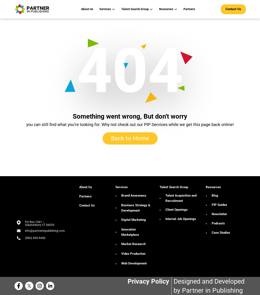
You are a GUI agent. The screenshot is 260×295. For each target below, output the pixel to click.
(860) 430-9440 (35, 238)
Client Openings (176, 210)
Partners (189, 9)
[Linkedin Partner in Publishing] (51, 286)
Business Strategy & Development (135, 208)
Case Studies (221, 233)
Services (105, 9)
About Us (87, 9)
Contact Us (233, 9)
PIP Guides (219, 205)
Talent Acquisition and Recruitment (181, 198)
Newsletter (219, 214)
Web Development (134, 263)
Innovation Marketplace (130, 232)
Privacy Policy (148, 281)
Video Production (133, 254)
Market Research (133, 244)
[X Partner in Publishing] (30, 286)
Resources (166, 9)
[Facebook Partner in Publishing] (20, 286)
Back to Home (130, 138)
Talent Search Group (135, 9)
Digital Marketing (133, 220)
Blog (215, 195)
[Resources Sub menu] (175, 9)
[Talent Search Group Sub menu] (151, 9)
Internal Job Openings (180, 219)
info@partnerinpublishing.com (45, 230)
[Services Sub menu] (113, 9)
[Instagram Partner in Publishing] (41, 286)
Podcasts (218, 223)
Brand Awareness (133, 195)
